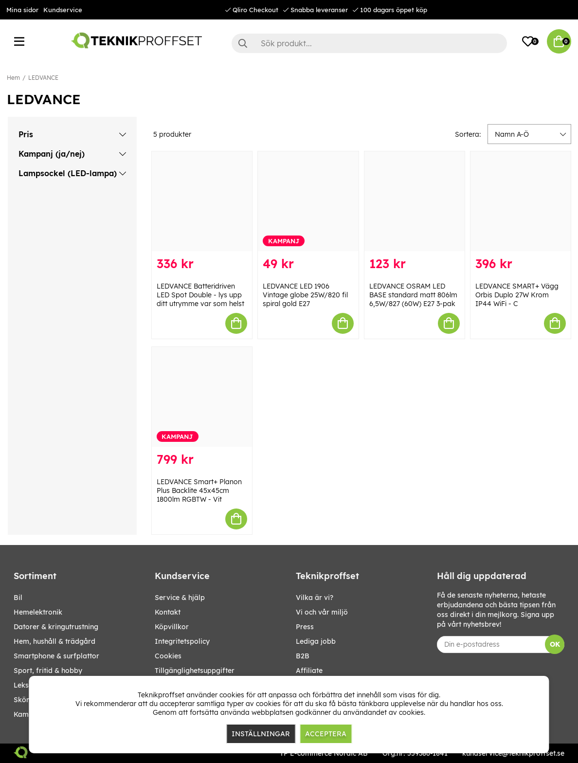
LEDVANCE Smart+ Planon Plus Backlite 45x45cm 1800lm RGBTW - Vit (199, 490)
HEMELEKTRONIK (38, 612)
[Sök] (369, 43)
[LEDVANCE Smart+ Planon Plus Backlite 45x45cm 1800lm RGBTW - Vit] (202, 397)
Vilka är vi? (314, 597)
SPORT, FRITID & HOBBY (48, 670)
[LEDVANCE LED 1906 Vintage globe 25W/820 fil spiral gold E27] (308, 201)
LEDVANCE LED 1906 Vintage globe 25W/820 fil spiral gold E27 (305, 295)
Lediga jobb (316, 641)
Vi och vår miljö (322, 612)
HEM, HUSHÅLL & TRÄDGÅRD (54, 641)
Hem (13, 77)
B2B (302, 656)
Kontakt (168, 612)
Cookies (168, 656)
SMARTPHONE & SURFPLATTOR (56, 656)
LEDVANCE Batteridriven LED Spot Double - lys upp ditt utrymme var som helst (200, 295)
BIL (18, 597)
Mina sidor (22, 10)
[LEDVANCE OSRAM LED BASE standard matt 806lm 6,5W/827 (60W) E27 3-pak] (414, 201)
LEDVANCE (43, 77)
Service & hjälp (180, 597)
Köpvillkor (172, 626)
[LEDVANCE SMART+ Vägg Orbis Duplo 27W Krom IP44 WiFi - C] (520, 201)
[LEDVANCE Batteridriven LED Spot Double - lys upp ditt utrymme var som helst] (202, 201)
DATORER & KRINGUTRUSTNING (56, 626)
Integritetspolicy (182, 641)
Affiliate (309, 670)
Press (305, 626)
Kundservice (62, 10)
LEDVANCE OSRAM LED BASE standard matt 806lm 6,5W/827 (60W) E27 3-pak (413, 295)
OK (555, 644)
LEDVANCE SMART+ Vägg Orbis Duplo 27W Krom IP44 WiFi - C (517, 295)
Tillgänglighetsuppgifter (195, 670)
